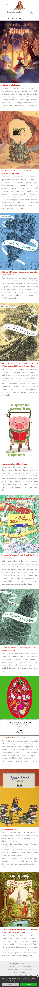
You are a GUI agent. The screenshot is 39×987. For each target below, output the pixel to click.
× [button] (37, 976)
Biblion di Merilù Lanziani (10, 85)
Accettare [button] (28, 984)
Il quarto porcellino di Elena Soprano (14, 464)
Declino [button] (10, 984)
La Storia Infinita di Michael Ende (13, 738)
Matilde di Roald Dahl (9, 829)
